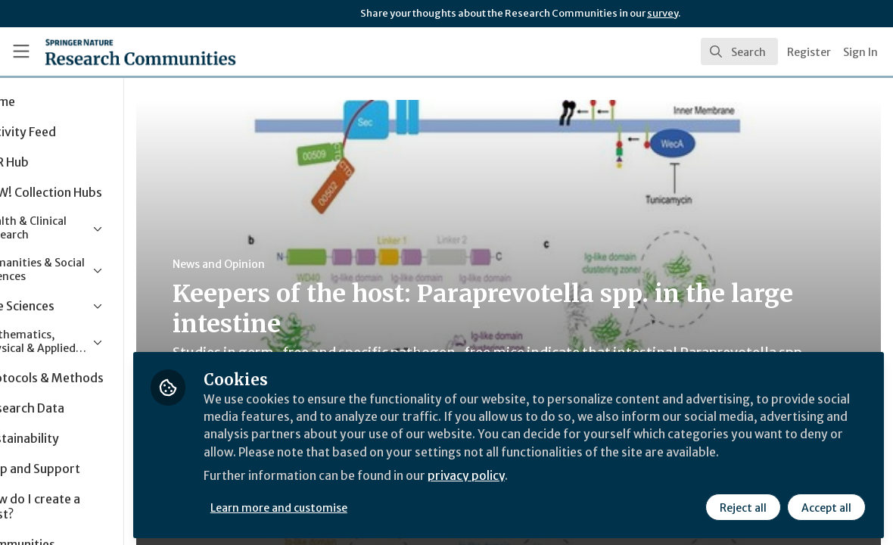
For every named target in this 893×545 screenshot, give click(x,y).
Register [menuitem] (809, 52)
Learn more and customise (348, 505)
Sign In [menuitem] (860, 52)
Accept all (826, 505)
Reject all (743, 505)
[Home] (116, 51)
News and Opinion (288, 264)
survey (662, 13)
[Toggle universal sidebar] (21, 51)
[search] (739, 51)
